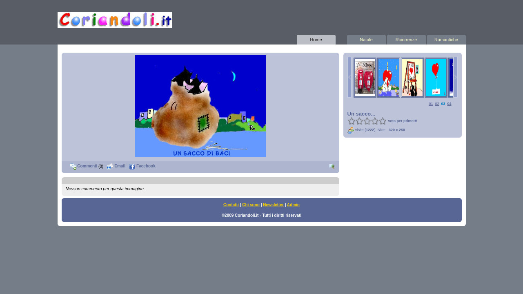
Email (116, 166)
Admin (293, 205)
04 (449, 104)
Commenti (84, 166)
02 (437, 104)
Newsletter (273, 205)
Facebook (142, 166)
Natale (366, 38)
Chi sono (251, 205)
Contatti (231, 205)
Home (316, 38)
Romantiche (446, 38)
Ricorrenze (406, 38)
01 (431, 104)
